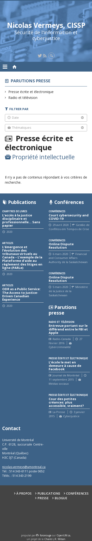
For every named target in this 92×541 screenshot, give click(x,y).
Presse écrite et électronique (31, 91)
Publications (48, 493)
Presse (43, 498)
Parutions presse (30, 81)
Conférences (77, 493)
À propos (24, 493)
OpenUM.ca (63, 535)
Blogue (61, 498)
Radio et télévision (23, 97)
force (45, 535)
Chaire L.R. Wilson (54, 539)
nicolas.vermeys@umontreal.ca (24, 467)
